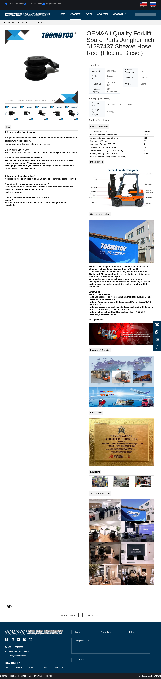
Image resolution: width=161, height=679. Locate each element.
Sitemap (157, 676)
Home (62, 14)
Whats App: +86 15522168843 (17, 651)
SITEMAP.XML (145, 676)
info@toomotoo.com (52, 4)
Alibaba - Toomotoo (17, 676)
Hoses (40, 22)
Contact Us (119, 14)
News (89, 14)
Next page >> (92, 615)
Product (75, 14)
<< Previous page (68, 615)
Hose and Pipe (27, 22)
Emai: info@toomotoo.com (15, 656)
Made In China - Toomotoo (40, 676)
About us (102, 14)
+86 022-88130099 (14, 4)
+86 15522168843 (33, 4)
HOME (3, 22)
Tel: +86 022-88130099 (14, 647)
